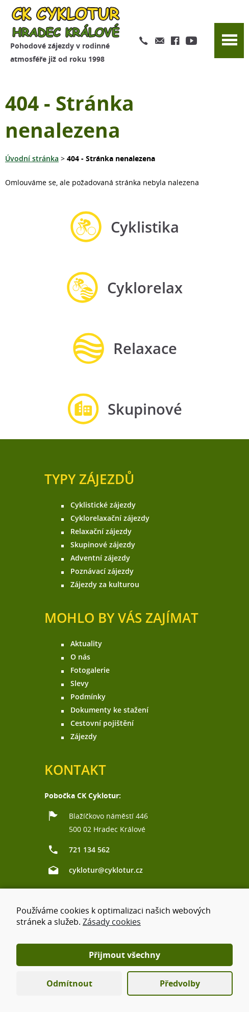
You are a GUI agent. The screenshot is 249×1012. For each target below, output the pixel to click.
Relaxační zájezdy (101, 531)
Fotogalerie (90, 670)
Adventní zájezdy (100, 558)
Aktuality (86, 643)
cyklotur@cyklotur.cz (106, 870)
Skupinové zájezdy (102, 544)
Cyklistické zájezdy (103, 505)
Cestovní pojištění (102, 723)
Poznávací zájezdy (102, 571)
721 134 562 (89, 849)
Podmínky (88, 696)
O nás (80, 657)
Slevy (79, 683)
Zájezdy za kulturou (104, 584)
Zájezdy (83, 736)
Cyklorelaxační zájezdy (110, 518)
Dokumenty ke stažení (109, 710)
